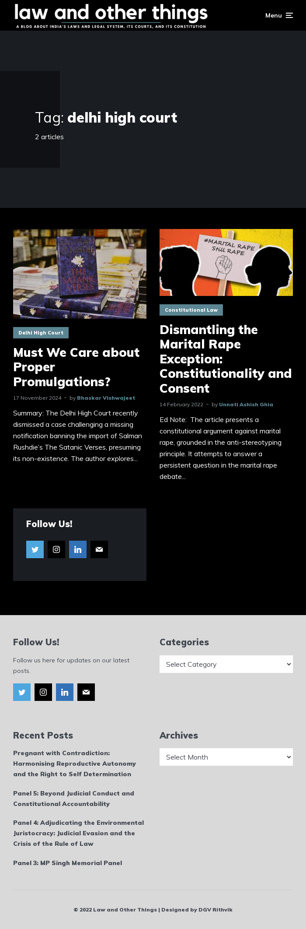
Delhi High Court (40, 333)
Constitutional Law (191, 310)
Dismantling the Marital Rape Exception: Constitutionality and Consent (226, 359)
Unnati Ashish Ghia (246, 404)
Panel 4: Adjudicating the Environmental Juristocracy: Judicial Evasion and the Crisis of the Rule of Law (78, 833)
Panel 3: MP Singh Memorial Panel (67, 863)
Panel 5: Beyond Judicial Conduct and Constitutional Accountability (73, 798)
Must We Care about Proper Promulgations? (76, 367)
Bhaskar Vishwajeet (106, 397)
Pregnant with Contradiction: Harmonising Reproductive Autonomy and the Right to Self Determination (74, 763)
